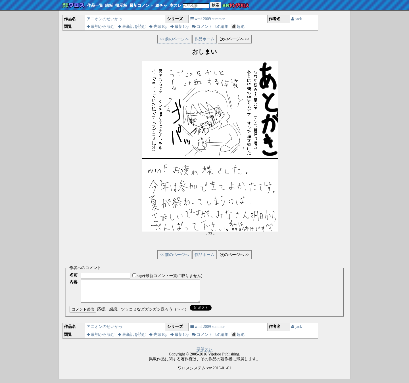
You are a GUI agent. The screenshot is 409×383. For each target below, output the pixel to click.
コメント (202, 26)
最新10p (179, 26)
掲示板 (121, 5)
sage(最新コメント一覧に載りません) (169, 276)
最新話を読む (132, 26)
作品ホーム (204, 39)
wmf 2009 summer (207, 19)
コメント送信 (83, 313)
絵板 (109, 5)
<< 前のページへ (174, 39)
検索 (215, 5)
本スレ (175, 5)
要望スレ (204, 353)
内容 (74, 282)
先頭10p (158, 26)
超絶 (238, 26)
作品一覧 (95, 5)
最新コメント (141, 5)
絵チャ (161, 5)
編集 (222, 26)
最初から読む (101, 26)
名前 (74, 275)
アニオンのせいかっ (104, 19)
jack (296, 19)
